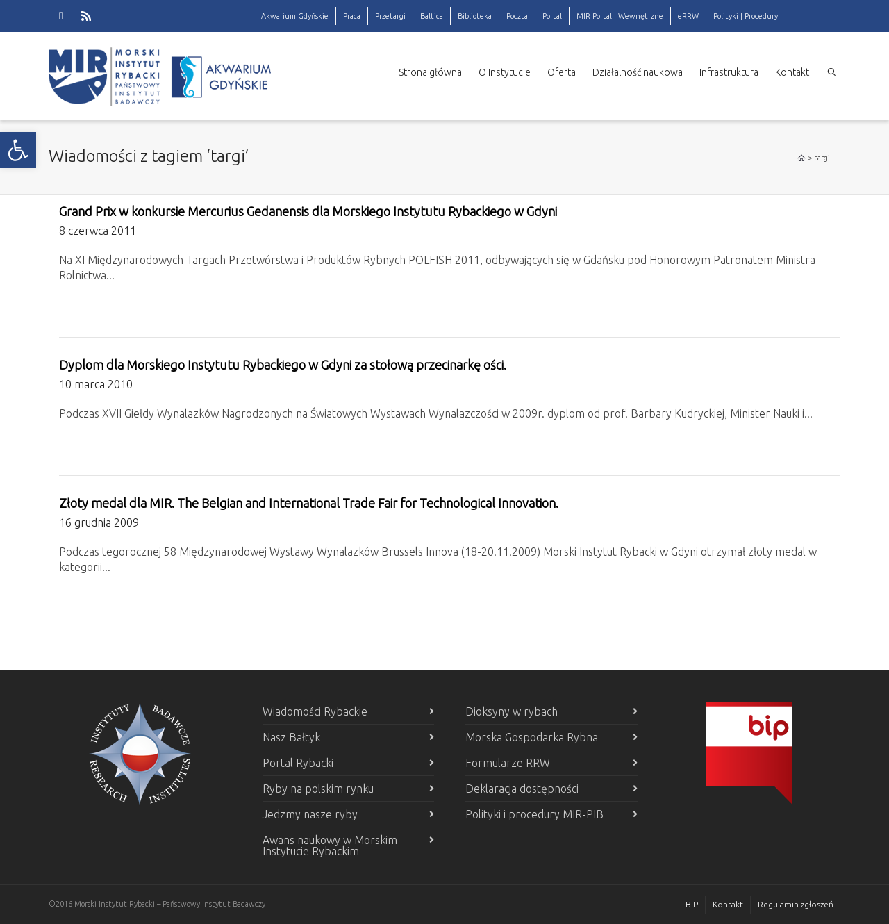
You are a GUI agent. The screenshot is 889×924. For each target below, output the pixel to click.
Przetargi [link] (390, 16)
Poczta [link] (517, 16)
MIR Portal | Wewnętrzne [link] (619, 16)
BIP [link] (692, 904)
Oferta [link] (561, 72)
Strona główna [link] (430, 72)
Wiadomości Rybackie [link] (315, 711)
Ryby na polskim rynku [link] (318, 788)
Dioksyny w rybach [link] (511, 711)
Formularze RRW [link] (507, 763)
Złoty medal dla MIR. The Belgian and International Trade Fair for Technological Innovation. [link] (308, 503)
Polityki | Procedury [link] (745, 16)
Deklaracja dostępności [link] (522, 788)
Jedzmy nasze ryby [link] (310, 814)
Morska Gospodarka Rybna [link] (531, 737)
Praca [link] (351, 16)
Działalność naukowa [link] (637, 72)
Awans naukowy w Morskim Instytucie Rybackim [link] (330, 845)
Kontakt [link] (792, 72)
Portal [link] (552, 16)
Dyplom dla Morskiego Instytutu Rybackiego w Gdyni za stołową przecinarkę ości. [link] (282, 365)
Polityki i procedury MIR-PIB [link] (534, 814)
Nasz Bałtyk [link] (291, 737)
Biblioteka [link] (475, 16)
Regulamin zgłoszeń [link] (795, 904)
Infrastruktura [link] (728, 72)
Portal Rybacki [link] (298, 763)
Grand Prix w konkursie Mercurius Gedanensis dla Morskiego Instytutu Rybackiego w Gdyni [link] (308, 211)
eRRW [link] (688, 16)
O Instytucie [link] (505, 72)
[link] (18, 150)
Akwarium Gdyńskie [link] (295, 16)
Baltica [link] (431, 16)
